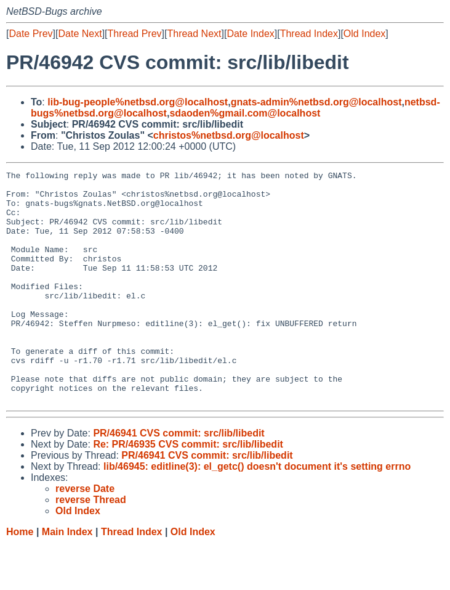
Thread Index (309, 33)
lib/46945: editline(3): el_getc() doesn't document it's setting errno (257, 512)
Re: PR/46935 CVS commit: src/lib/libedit (188, 490)
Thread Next (194, 33)
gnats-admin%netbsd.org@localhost (316, 102)
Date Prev (30, 33)
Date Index (250, 33)
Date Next (80, 33)
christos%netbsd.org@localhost (228, 135)
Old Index (364, 33)
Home (19, 578)
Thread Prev (135, 33)
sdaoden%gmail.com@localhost (244, 113)
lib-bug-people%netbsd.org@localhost (137, 102)
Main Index (67, 578)
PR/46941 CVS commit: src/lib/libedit (178, 479)
